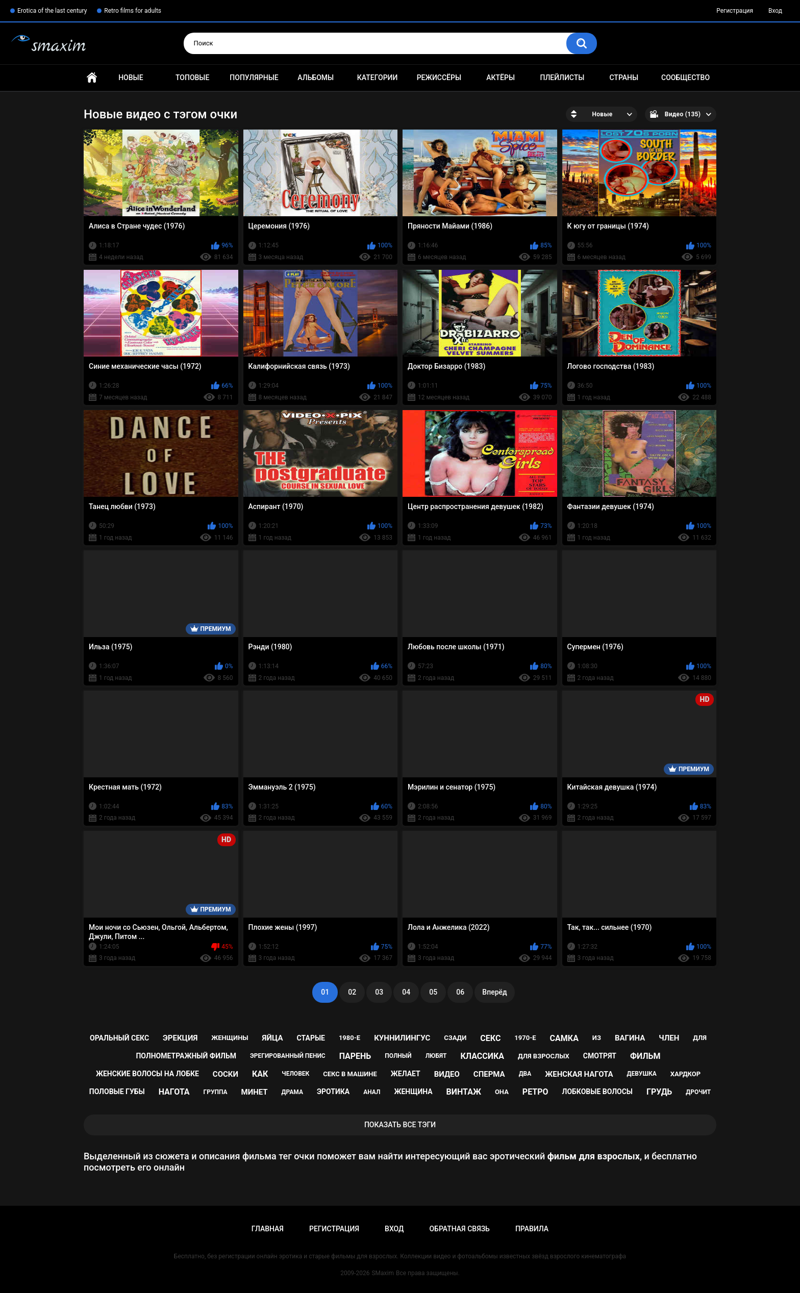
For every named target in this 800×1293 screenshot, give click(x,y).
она (502, 1092)
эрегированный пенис (288, 1055)
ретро (535, 1092)
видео (447, 1074)
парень (355, 1056)
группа (216, 1092)
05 (433, 992)
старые (311, 1038)
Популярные (254, 77)
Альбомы (315, 77)
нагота (174, 1092)
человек (295, 1073)
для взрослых (543, 1056)
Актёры (500, 77)
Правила (531, 1229)
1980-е (349, 1038)
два (525, 1073)
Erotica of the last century (52, 10)
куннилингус (402, 1038)
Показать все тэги (400, 1125)
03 (379, 992)
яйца (272, 1038)
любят (436, 1055)
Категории (377, 77)
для (700, 1038)
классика (482, 1056)
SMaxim (382, 1273)
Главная (92, 78)
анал (371, 1092)
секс (490, 1038)
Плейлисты (562, 77)
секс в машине (350, 1074)
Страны (623, 77)
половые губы (117, 1091)
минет (254, 1092)
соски (225, 1074)
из (596, 1038)
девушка (642, 1073)
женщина (413, 1091)
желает (405, 1074)
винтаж (463, 1092)
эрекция (180, 1038)
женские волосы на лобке (147, 1074)
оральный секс (119, 1038)
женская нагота (579, 1074)
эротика (333, 1091)
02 (352, 992)
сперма (489, 1074)
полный (398, 1055)
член (669, 1038)
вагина (630, 1038)
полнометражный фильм (186, 1056)
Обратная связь (459, 1229)
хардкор (685, 1074)
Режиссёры (439, 77)
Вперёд (494, 992)
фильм (645, 1056)
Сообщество (685, 77)
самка (564, 1038)
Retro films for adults (132, 10)
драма (292, 1092)
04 (406, 992)
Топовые (192, 77)
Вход (775, 10)
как (260, 1074)
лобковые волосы (597, 1091)
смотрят (599, 1056)
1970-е (525, 1038)
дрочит (698, 1092)
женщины (229, 1038)
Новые (130, 77)
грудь (659, 1092)
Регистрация (734, 10)
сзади (455, 1038)
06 (460, 992)
